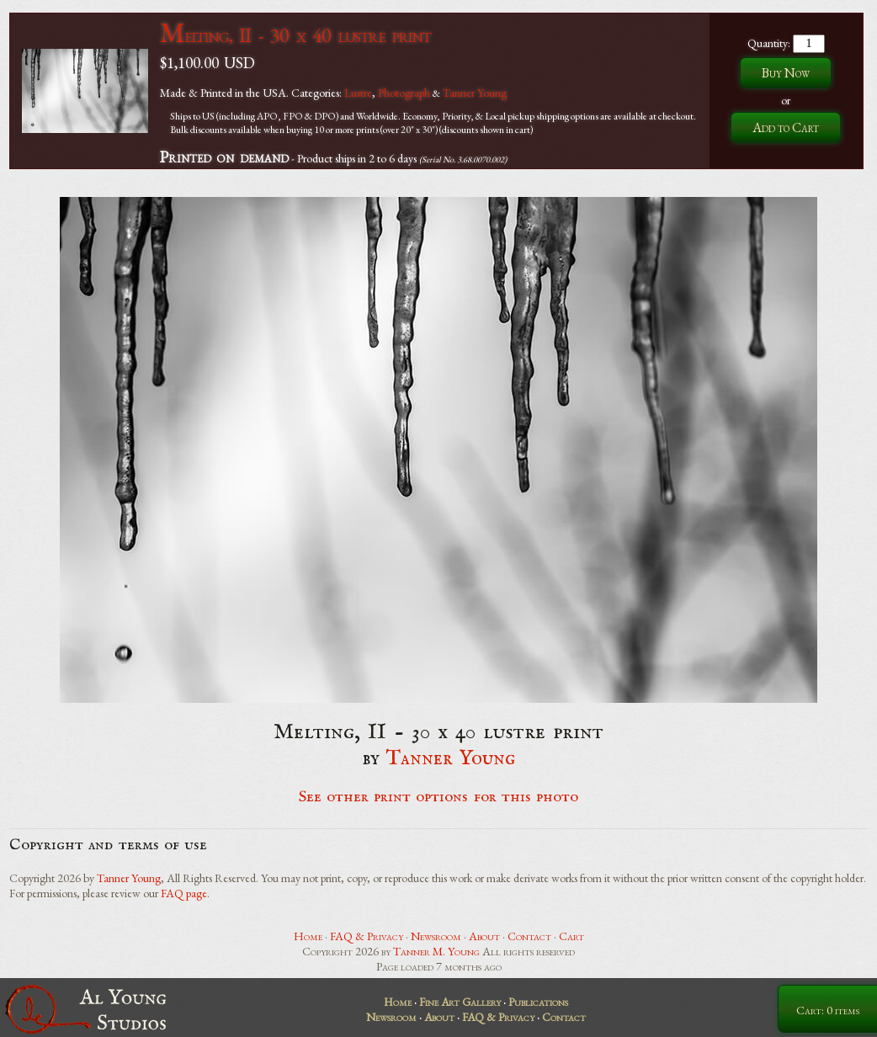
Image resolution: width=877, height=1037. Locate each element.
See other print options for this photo (439, 797)
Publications (538, 1001)
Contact (529, 936)
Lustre (358, 92)
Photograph (404, 92)
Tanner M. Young (436, 951)
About (484, 936)
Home (308, 936)
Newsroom (436, 936)
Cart (571, 936)
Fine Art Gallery (460, 1001)
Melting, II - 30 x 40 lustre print (295, 35)
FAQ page (184, 893)
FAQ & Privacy (366, 936)
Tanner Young (475, 92)
